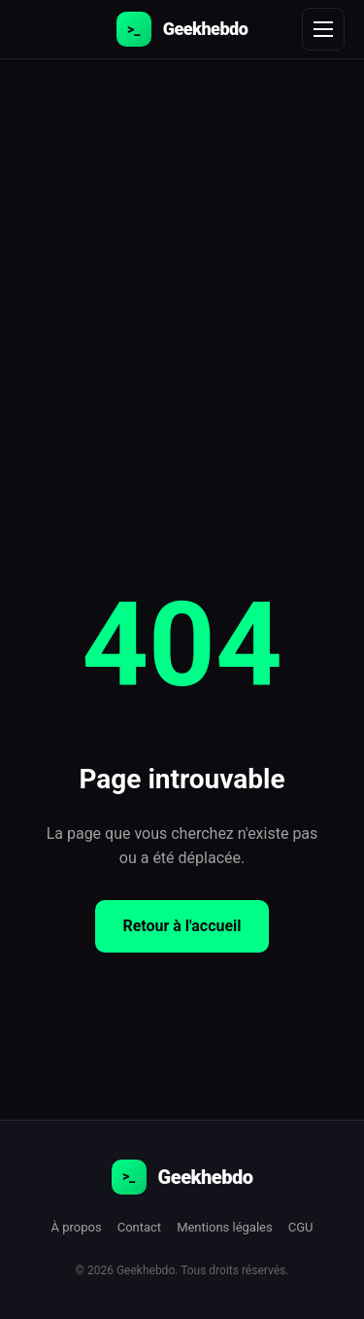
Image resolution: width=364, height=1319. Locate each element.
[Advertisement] (182, 251)
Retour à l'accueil (181, 926)
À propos (76, 1227)
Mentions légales (225, 1227)
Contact (139, 1227)
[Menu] (323, 29)
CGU (301, 1227)
